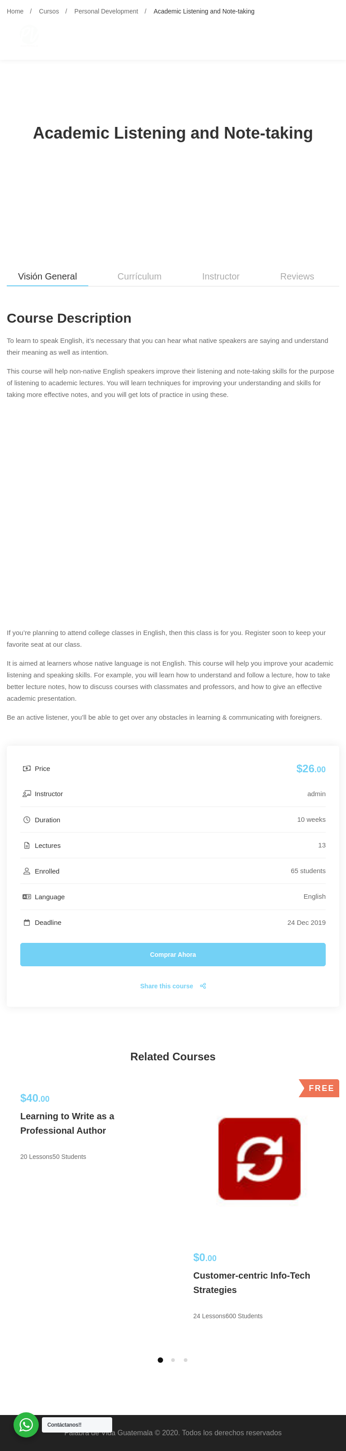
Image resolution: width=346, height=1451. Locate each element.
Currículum (140, 276)
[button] (160, 1360)
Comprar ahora (173, 954)
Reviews (297, 276)
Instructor (221, 276)
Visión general (47, 276)
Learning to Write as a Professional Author (67, 1123)
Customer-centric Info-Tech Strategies (251, 1283)
